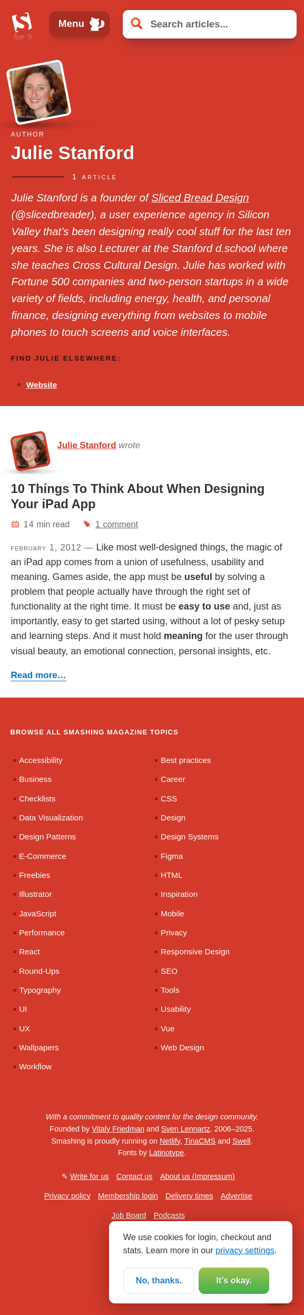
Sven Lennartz (185, 1129)
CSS (169, 798)
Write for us (89, 1176)
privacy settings (244, 1250)
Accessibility (41, 760)
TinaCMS (199, 1141)
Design (173, 817)
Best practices (186, 760)
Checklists (37, 798)
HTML (171, 875)
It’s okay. (234, 1280)
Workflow (35, 1066)
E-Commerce (42, 856)
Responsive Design (195, 951)
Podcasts (169, 1215)
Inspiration (179, 893)
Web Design (182, 1047)
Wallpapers (38, 1047)
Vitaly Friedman (118, 1129)
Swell (241, 1141)
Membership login (128, 1196)
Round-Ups (39, 970)
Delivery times (189, 1196)
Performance (42, 932)
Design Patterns (47, 836)
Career (173, 779)
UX (24, 1028)
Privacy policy (67, 1196)
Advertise (236, 1196)
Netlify (170, 1141)
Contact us (134, 1176)
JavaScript (37, 913)
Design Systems (190, 836)
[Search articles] (209, 24)
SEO (169, 970)
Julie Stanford (86, 445)
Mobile (172, 913)
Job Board (129, 1215)
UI (23, 1008)
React (29, 951)
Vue (167, 1028)
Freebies (34, 875)
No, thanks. (159, 1280)
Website (41, 384)
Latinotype (166, 1152)
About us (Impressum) (197, 1176)
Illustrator (35, 893)
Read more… (38, 675)
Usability (176, 1008)
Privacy (174, 932)
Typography (40, 989)
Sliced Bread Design (200, 197)
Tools (170, 989)
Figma (172, 856)
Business (35, 779)
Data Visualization (51, 817)
